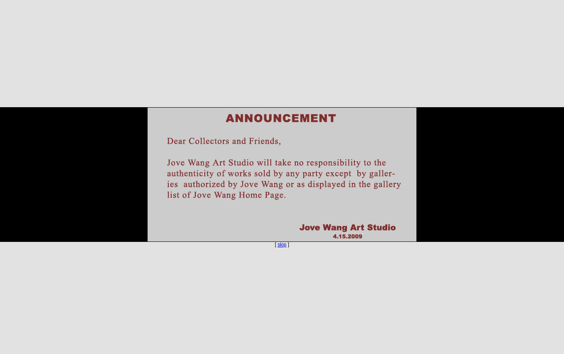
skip (282, 244)
